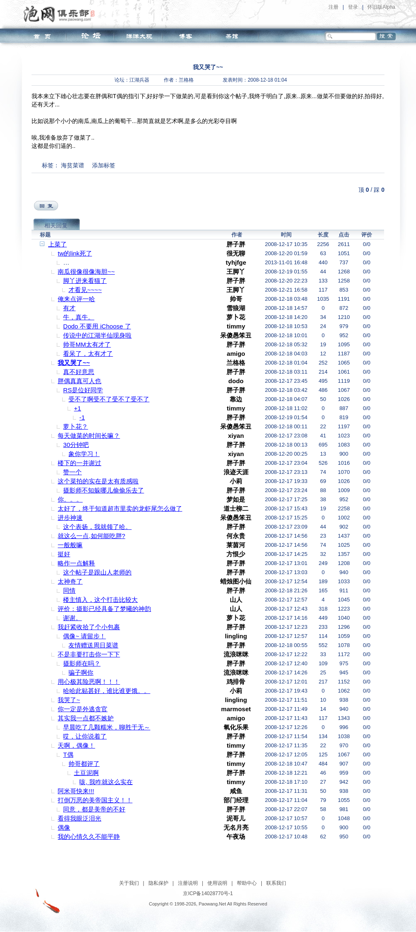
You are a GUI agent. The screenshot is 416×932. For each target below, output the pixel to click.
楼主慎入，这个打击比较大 (100, 599)
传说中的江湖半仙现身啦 (97, 335)
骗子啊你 (80, 672)
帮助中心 (247, 883)
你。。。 (70, 499)
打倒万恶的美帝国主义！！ (95, 800)
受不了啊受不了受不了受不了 (108, 399)
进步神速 (70, 517)
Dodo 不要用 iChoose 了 (97, 326)
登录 (353, 7)
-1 (82, 417)
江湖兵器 (139, 80)
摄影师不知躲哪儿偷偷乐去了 (103, 490)
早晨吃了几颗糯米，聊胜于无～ (106, 727)
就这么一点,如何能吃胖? (91, 535)
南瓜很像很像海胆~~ (86, 271)
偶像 (64, 827)
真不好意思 (78, 371)
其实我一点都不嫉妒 (86, 718)
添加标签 (103, 165)
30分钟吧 (76, 444)
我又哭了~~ (74, 362)
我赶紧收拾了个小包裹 (89, 626)
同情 (69, 590)
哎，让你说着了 (85, 736)
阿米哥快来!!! (76, 790)
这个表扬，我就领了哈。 (97, 526)
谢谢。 (72, 617)
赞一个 (72, 472)
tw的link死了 (75, 253)
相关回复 (56, 225)
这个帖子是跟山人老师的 (97, 572)
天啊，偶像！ (76, 745)
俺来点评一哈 (76, 298)
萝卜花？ (75, 426)
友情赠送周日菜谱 (93, 645)
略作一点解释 (76, 563)
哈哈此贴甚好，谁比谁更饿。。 (106, 690)
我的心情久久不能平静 (89, 836)
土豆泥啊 (86, 772)
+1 (77, 408)
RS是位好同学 (83, 390)
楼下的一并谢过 (79, 462)
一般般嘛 (70, 544)
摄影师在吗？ (81, 663)
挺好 (64, 554)
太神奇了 (70, 581)
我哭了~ (69, 699)
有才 (69, 307)
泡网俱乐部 (61, 13)
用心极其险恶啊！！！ (89, 681)
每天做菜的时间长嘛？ (89, 435)
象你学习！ (84, 453)
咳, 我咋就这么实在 (105, 781)
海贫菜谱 (72, 165)
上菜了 (57, 244)
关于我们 (129, 883)
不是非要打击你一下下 (89, 654)
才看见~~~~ (85, 289)
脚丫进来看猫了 (85, 280)
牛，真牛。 (78, 317)
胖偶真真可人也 (79, 380)
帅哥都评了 (84, 763)
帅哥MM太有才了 (87, 344)
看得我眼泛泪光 (79, 818)
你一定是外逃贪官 (82, 708)
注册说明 (188, 883)
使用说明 (217, 883)
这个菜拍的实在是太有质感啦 (98, 481)
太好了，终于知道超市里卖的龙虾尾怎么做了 (120, 508)
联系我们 (276, 883)
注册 (333, 7)
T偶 (68, 754)
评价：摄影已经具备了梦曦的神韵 (104, 608)
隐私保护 (158, 883)
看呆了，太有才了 (88, 353)
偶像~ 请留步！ (84, 636)
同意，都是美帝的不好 (94, 809)
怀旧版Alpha (381, 7)
